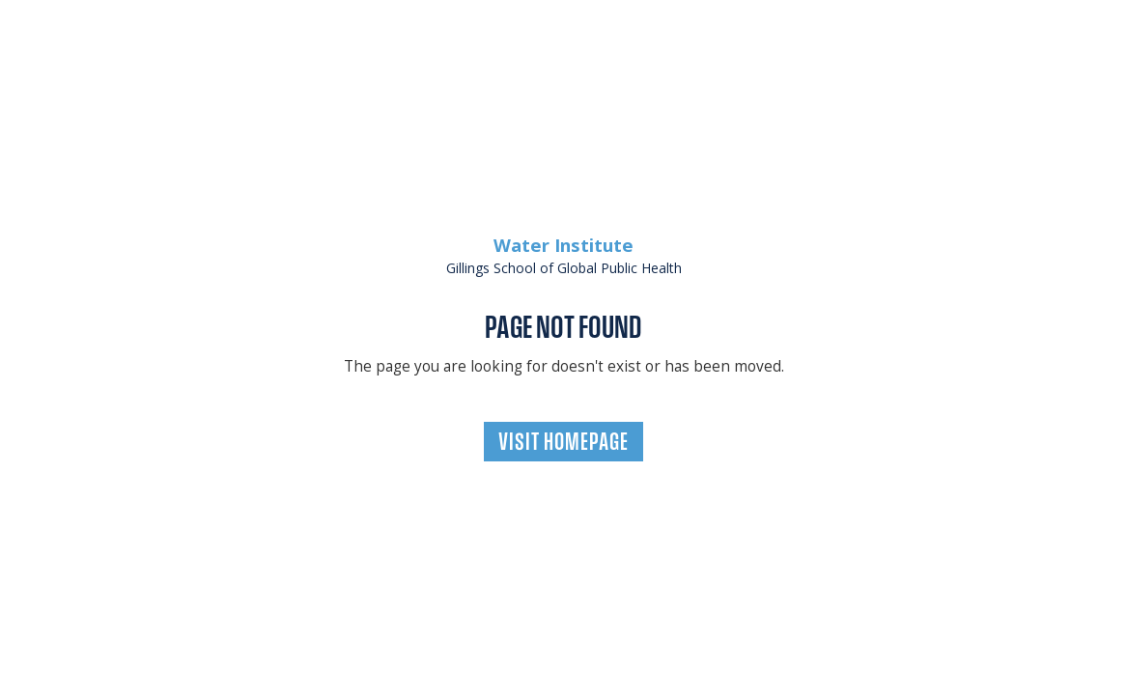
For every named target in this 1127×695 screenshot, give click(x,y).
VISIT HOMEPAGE (563, 441)
